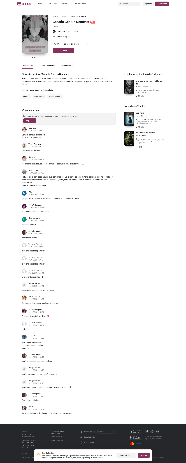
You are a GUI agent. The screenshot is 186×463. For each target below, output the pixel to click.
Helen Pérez (33, 170)
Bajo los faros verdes (145, 133)
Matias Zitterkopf (142, 116)
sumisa (26, 97)
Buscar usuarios (57, 440)
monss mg (61, 31)
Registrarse (162, 4)
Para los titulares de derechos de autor (29, 436)
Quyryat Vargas (34, 283)
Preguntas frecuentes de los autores (29, 446)
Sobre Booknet (56, 437)
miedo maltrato (55, 97)
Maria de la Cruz (34, 296)
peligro (149, 90)
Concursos (52, 4)
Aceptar (144, 455)
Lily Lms (31, 157)
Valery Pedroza (34, 144)
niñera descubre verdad (144, 121)
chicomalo (156, 90)
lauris (30, 407)
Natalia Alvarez (34, 218)
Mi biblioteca (80, 4)
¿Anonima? (32, 336)
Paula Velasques (35, 205)
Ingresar (148, 4)
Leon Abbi (32, 128)
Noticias (25, 431)
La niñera (140, 113)
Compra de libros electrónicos (57, 432)
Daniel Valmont (141, 136)
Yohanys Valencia (35, 244)
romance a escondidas (155, 139)
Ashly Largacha (34, 231)
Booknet (55, 16)
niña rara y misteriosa (154, 119)
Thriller (64, 16)
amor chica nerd (141, 92)
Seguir (76, 31)
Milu (30, 192)
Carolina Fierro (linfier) (143, 87)
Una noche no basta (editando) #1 (149, 82)
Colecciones (66, 4)
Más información (126, 455)
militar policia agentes (143, 141)
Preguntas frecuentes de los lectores (29, 441)
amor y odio (39, 97)
